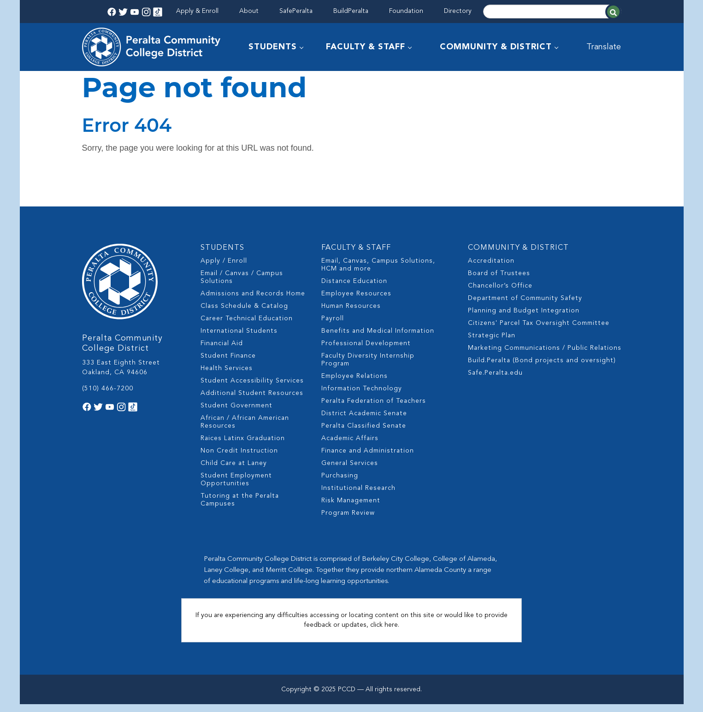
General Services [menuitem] (349, 471)
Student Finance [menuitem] (228, 363)
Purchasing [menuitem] (339, 483)
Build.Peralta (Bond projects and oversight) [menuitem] (542, 368)
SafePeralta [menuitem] (296, 11)
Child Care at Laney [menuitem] (234, 471)
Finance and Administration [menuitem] (367, 458)
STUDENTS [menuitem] (273, 47)
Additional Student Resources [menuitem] (252, 401)
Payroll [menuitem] (332, 326)
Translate (604, 47)
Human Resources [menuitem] (351, 314)
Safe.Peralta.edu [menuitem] (495, 380)
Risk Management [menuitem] (350, 508)
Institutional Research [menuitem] (358, 496)
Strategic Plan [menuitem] (491, 343)
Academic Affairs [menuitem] (349, 446)
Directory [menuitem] (458, 11)
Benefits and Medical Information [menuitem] (377, 338)
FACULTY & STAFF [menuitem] (366, 47)
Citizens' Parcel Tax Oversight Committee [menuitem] (538, 331)
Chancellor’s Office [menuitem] (500, 293)
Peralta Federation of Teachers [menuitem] (373, 409)
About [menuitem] (249, 11)
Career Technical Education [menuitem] (247, 326)
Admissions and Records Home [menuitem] (253, 301)
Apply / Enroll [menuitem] (224, 268)
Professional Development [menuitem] (366, 351)
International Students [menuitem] (239, 338)
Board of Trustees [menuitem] (499, 281)
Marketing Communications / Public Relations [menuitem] (544, 356)
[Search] (552, 11)
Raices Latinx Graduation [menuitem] (243, 446)
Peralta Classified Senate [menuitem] (363, 433)
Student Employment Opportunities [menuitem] (236, 487)
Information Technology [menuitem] (361, 396)
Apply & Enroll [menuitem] (197, 11)
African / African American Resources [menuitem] (245, 430)
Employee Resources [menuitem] (356, 301)
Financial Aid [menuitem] (222, 351)
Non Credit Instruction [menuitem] (239, 458)
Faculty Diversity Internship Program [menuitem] (367, 367)
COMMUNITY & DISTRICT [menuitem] (496, 47)
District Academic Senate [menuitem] (364, 421)
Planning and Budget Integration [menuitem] (523, 318)
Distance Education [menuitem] (354, 289)
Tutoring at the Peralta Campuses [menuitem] (240, 507)
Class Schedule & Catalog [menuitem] (244, 314)
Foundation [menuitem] (406, 11)
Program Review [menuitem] (348, 521)
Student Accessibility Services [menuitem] (252, 388)
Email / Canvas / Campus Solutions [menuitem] (242, 285)
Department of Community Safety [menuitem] (525, 306)
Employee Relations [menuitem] (354, 384)
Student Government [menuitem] (236, 413)
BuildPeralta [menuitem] (350, 11)
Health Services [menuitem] (227, 376)
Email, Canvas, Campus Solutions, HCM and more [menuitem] (378, 272)
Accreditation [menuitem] (491, 268)
